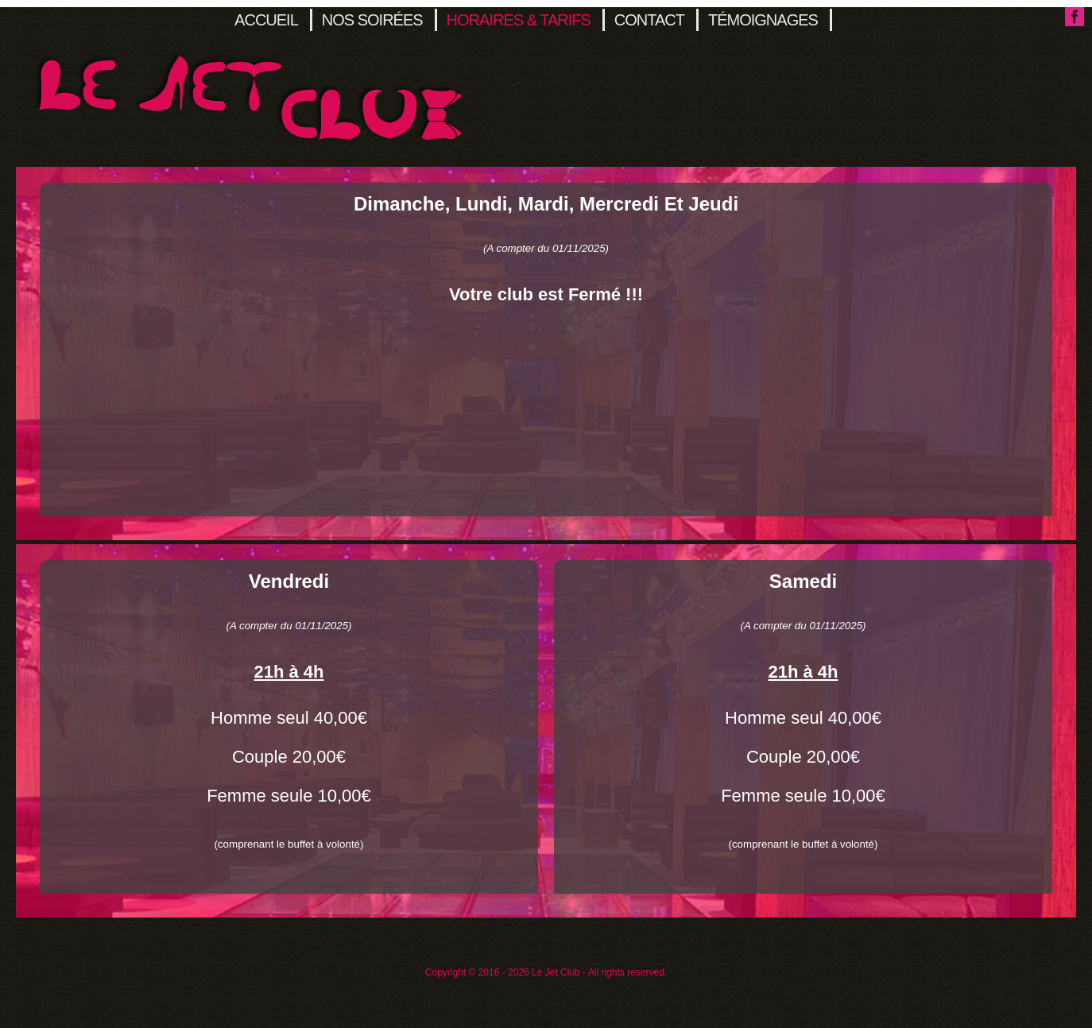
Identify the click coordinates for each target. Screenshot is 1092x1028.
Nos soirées (372, 20)
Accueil (266, 20)
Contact (649, 20)
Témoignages (763, 20)
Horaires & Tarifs (519, 20)
